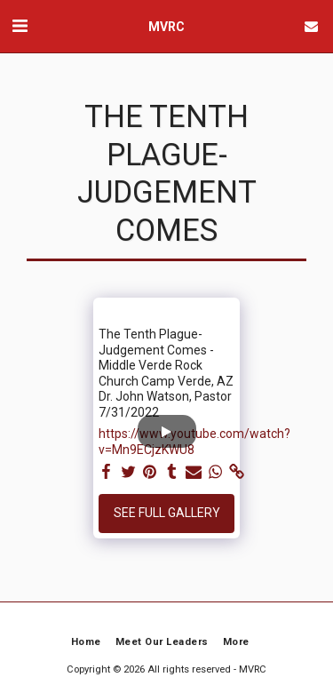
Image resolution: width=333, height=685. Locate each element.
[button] (19, 26)
